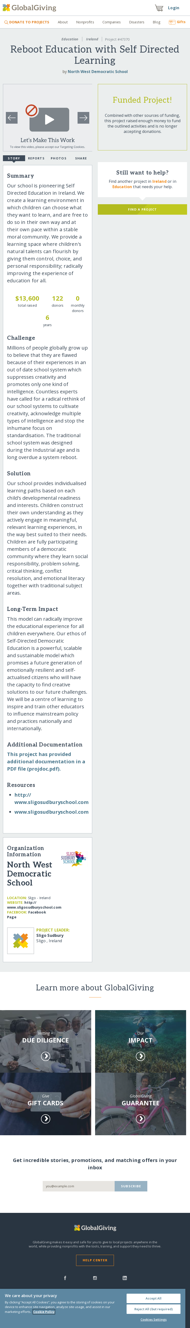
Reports (36, 158)
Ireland (92, 39)
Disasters (136, 22)
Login (173, 7)
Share (81, 158)
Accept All (153, 1298)
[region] (92, 1308)
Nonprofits (85, 22)
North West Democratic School (98, 71)
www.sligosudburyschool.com (51, 812)
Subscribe (131, 1186)
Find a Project (142, 209)
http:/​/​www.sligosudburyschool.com (34, 905)
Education (69, 39)
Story (14, 158)
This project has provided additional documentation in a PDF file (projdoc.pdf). (46, 761)
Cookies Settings (153, 1319)
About (63, 22)
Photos (59, 158)
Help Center (95, 1260)
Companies (111, 22)
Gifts (177, 21)
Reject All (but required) (153, 1309)
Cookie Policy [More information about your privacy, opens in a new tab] (44, 1312)
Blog (156, 22)
